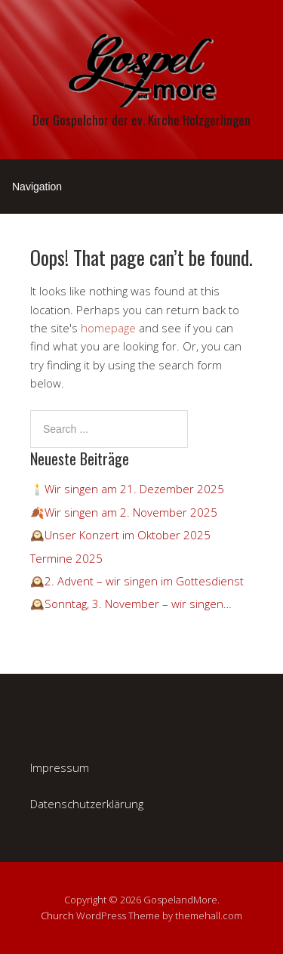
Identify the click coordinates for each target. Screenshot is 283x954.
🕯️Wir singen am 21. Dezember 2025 (127, 488)
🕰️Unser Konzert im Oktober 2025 (120, 534)
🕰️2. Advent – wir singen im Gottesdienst (137, 580)
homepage (108, 327)
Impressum (59, 767)
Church (57, 915)
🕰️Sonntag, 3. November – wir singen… (131, 603)
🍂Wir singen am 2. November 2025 (123, 512)
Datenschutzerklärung (86, 803)
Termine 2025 (66, 558)
